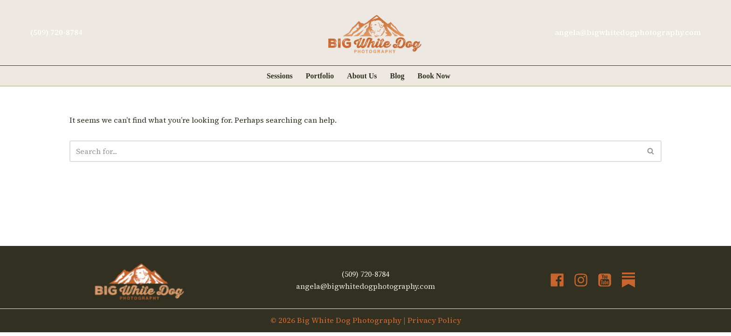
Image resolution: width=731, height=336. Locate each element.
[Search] (355, 151)
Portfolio (320, 76)
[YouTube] (604, 284)
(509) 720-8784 (56, 32)
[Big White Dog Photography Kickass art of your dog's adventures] (374, 34)
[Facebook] (557, 284)
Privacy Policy (434, 324)
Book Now (434, 76)
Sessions (280, 76)
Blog (397, 76)
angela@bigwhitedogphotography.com (628, 32)
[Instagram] (581, 284)
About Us (362, 76)
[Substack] (628, 284)
